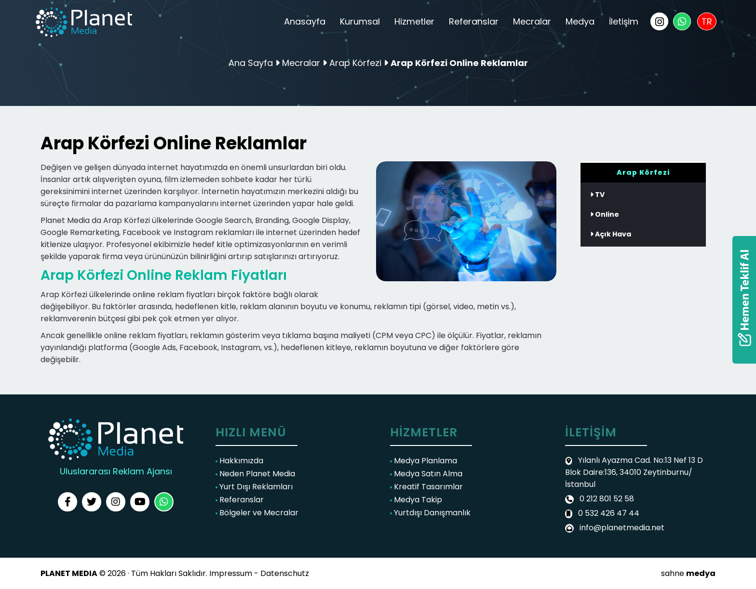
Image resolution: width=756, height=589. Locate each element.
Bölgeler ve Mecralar (257, 512)
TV (597, 194)
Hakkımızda (239, 460)
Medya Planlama (423, 460)
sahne (688, 573)
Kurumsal (360, 21)
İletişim (623, 21)
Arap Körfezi (356, 63)
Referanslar (474, 21)
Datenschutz (284, 573)
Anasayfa (304, 21)
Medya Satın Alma (426, 473)
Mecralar (532, 21)
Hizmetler (414, 21)
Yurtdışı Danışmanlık (430, 512)
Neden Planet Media (255, 473)
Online (604, 214)
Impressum (230, 573)
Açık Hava (610, 234)
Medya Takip (416, 499)
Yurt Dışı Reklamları (254, 486)
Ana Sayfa (251, 63)
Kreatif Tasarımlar (426, 486)
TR (707, 21)
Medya (580, 21)
